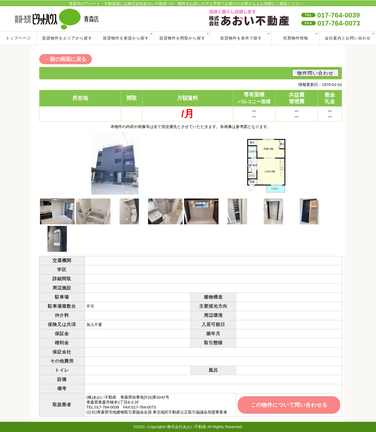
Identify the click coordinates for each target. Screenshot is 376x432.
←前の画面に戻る (65, 59)
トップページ (18, 38)
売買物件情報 (295, 38)
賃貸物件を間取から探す (182, 38)
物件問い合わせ (315, 73)
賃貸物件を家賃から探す (126, 38)
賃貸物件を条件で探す (241, 38)
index (250, 18)
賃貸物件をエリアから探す (67, 38)
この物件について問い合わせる (289, 405)
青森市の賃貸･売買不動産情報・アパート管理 (84, 19)
